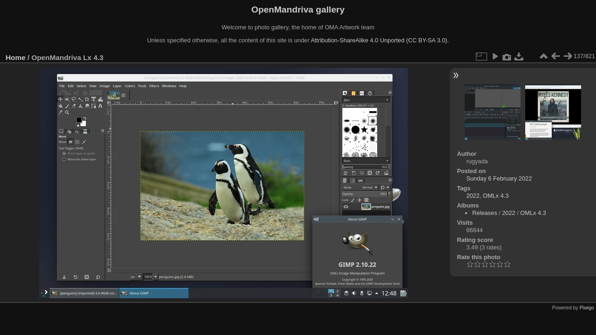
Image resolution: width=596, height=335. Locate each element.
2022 (472, 195)
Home (16, 57)
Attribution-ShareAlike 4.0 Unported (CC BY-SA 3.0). (380, 40)
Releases (484, 212)
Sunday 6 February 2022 (499, 178)
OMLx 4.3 (495, 195)
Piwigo (587, 307)
